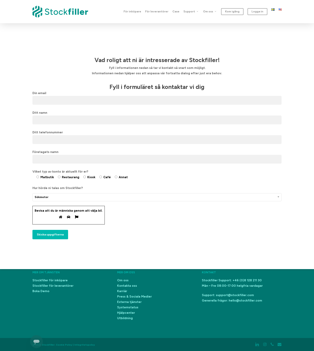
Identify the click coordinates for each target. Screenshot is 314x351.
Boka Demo (40, 291)
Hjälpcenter (126, 313)
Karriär (122, 291)
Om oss (123, 280)
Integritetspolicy (84, 344)
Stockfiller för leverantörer (52, 286)
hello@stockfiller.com (245, 300)
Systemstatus (127, 307)
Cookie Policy (64, 344)
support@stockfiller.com (235, 295)
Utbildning (125, 318)
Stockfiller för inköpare (50, 280)
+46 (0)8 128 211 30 (247, 280)
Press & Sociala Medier (134, 296)
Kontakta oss (127, 286)
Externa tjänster (129, 302)
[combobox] (157, 197)
